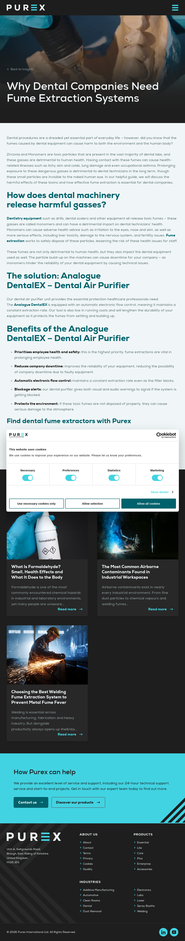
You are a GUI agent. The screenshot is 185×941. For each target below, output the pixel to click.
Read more (70, 609)
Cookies (88, 863)
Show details (160, 491)
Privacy (88, 858)
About (87, 842)
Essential (143, 842)
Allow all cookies (148, 503)
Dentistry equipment (24, 218)
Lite (139, 847)
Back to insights (20, 69)
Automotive (90, 895)
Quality (87, 869)
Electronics (144, 890)
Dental (87, 906)
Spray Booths (146, 906)
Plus (140, 858)
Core (140, 853)
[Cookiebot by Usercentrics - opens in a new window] (159, 435)
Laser (140, 900)
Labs (140, 895)
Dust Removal (92, 911)
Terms (87, 853)
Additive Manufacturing (98, 890)
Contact (88, 847)
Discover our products (78, 802)
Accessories (144, 869)
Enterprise (144, 863)
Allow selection (92, 503)
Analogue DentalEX (31, 304)
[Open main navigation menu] (175, 8)
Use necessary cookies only (36, 503)
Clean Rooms (91, 900)
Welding (142, 911)
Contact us (31, 802)
